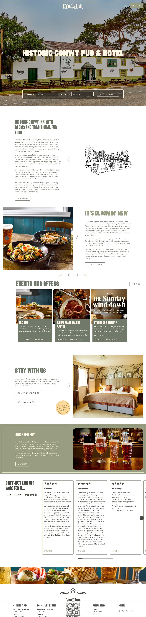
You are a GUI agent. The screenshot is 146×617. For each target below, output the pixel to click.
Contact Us (97, 614)
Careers (95, 609)
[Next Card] (142, 518)
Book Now (136, 5)
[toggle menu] (125, 5)
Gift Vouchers (97, 611)
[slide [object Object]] (6, 100)
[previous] (6, 238)
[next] (5, 100)
